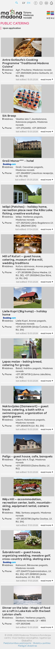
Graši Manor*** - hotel (18, 161)
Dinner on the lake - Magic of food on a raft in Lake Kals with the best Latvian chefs (26, 611)
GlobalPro (27, 640)
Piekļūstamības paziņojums (17, 643)
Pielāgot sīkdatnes (27, 645)
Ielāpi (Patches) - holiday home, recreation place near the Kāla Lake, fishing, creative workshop (27, 210)
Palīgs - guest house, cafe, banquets (27, 456)
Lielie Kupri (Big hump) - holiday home (24, 313)
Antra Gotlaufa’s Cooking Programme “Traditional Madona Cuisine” (25, 63)
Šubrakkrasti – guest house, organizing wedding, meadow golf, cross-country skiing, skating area (26, 555)
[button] (51, 3)
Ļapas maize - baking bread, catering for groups (22, 363)
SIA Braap (9, 116)
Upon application (12, 28)
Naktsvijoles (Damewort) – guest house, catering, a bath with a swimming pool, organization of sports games (25, 411)
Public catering (14, 23)
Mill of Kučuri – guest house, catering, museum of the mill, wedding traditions (22, 259)
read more (46, 79)
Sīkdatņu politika (41, 643)
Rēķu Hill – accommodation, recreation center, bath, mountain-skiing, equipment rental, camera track (27, 504)
